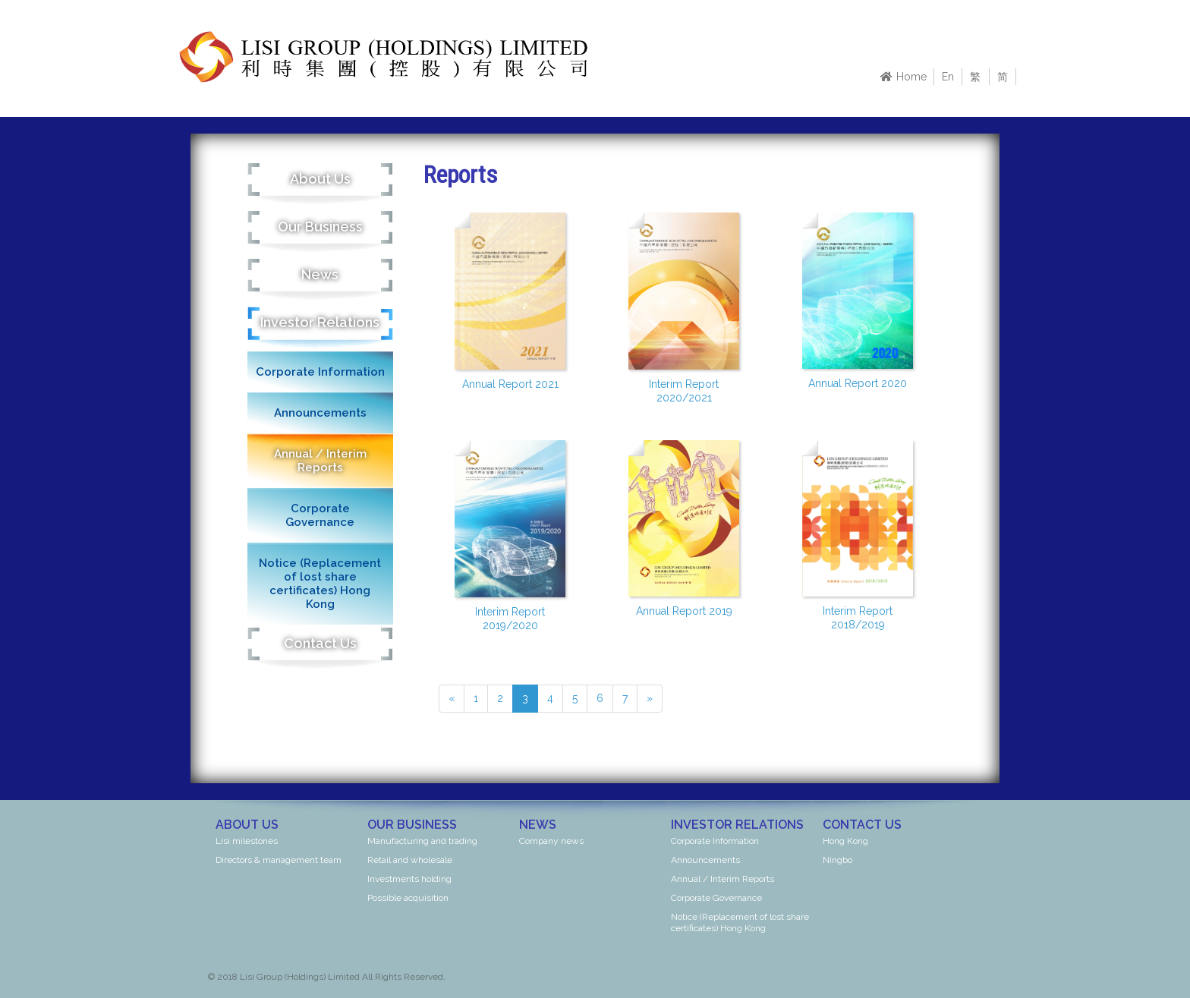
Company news (551, 841)
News (319, 274)
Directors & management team (279, 860)
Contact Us (320, 643)
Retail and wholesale (409, 860)
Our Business (320, 227)
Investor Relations (319, 322)
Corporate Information (320, 372)
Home (903, 77)
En (948, 77)
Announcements (320, 413)
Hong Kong (845, 841)
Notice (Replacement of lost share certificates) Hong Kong (320, 583)
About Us (320, 179)
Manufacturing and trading (422, 841)
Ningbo (837, 860)
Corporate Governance (319, 515)
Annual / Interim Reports (320, 460)
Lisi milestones (247, 841)
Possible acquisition (408, 898)
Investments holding (409, 879)
